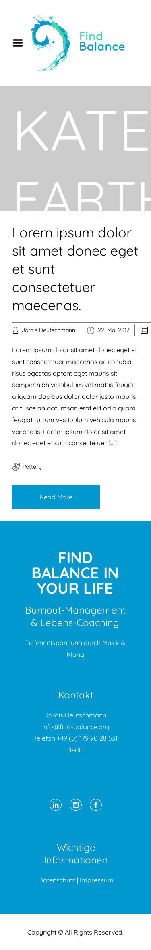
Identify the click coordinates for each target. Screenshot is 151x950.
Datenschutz (56, 880)
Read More (55, 497)
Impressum (97, 880)
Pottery (32, 466)
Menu (20, 43)
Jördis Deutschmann (48, 330)
